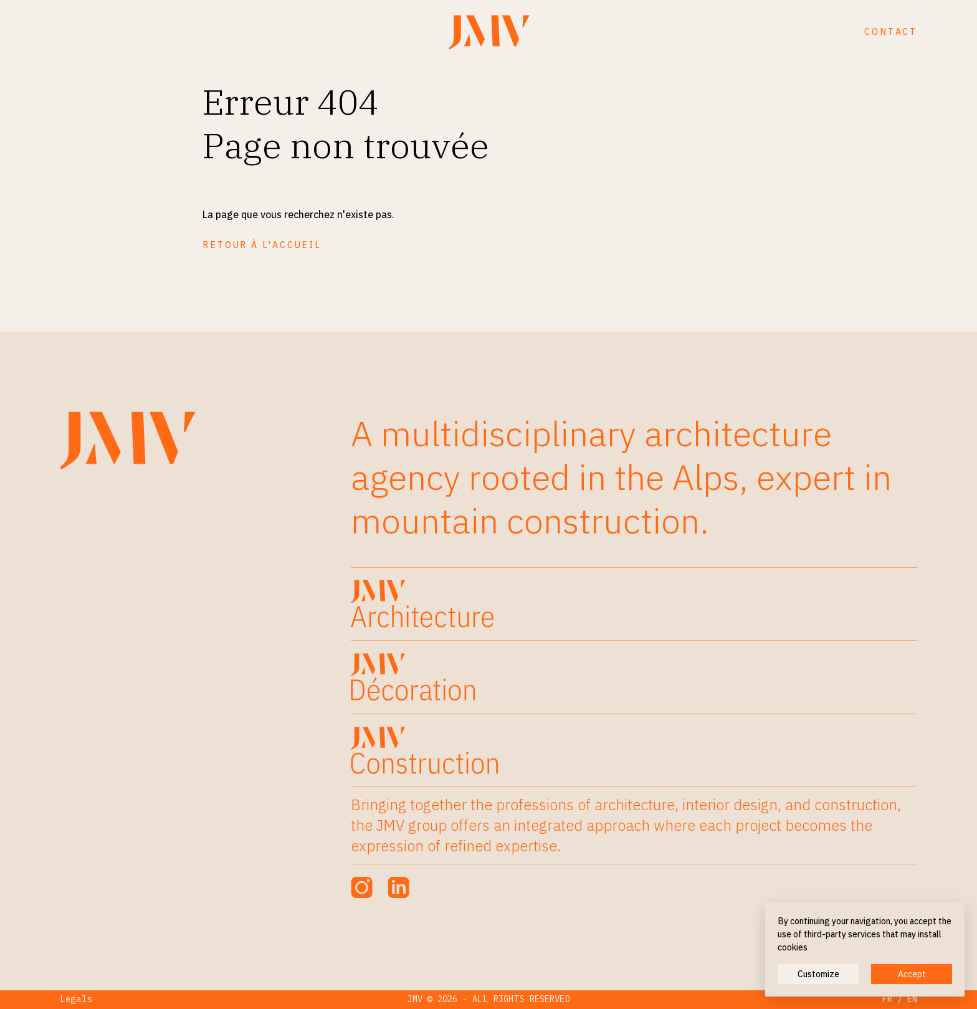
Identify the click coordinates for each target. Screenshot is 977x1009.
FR (887, 999)
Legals (76, 999)
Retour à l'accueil (262, 245)
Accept (912, 974)
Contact (890, 31)
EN (912, 999)
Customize (818, 974)
